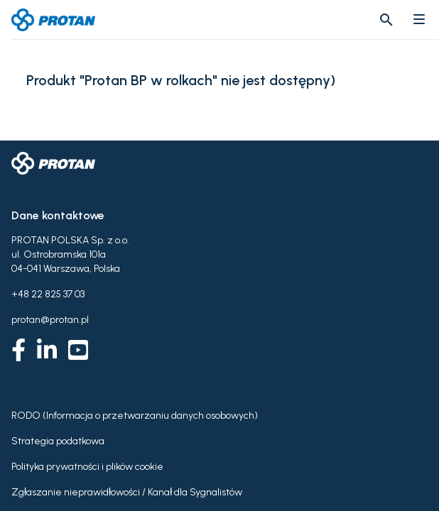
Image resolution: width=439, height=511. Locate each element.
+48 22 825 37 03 (48, 294)
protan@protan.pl (50, 320)
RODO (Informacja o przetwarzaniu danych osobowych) (134, 416)
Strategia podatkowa (57, 441)
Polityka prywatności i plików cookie (87, 467)
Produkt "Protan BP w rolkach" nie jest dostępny (178, 80)
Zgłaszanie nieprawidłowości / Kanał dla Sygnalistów (126, 492)
